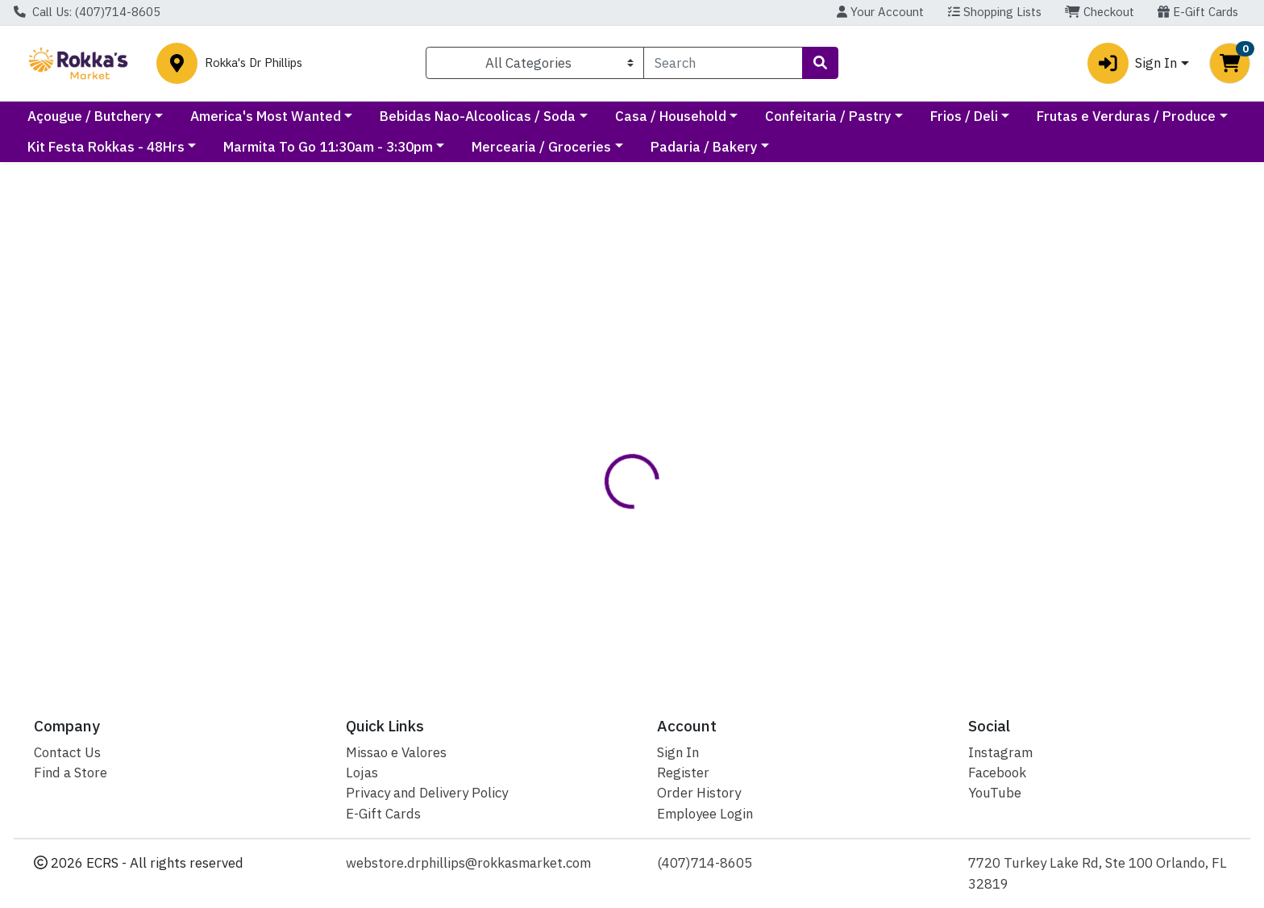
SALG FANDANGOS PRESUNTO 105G (662, 607)
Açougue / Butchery (234, 116)
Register (683, 772)
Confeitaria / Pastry (972, 116)
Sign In (678, 752)
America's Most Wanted (410, 116)
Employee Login (705, 814)
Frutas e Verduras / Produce (116, 147)
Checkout (1099, 11)
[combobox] (723, 63)
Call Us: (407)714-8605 (87, 11)
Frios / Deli (1108, 116)
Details (574, 405)
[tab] (573, 405)
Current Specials (80, 116)
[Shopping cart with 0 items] (1229, 63)
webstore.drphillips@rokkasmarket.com (468, 863)
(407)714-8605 (704, 863)
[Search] (723, 63)
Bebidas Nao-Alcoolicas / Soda (623, 116)
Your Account (880, 11)
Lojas (362, 772)
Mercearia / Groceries (760, 147)
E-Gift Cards (1198, 11)
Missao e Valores (396, 752)
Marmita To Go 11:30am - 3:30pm (546, 147)
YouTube (994, 793)
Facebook (997, 772)
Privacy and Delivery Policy (427, 793)
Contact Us (67, 752)
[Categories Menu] (535, 63)
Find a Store (70, 772)
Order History (699, 793)
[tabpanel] (895, 476)
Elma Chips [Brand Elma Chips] (729, 469)
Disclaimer (655, 405)
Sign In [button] (1132, 63)
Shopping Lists (995, 11)
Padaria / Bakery (921, 147)
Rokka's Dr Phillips (253, 63)
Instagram (1000, 752)
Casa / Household (815, 116)
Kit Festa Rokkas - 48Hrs (323, 147)
